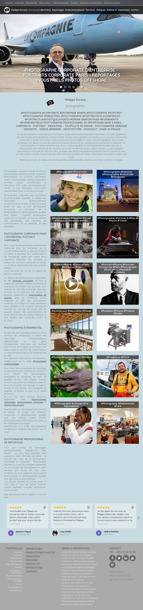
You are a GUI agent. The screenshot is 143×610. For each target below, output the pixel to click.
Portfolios (46, 10)
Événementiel (31, 3)
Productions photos (74, 10)
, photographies (23, 10)
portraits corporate (23, 280)
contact (115, 548)
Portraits (74, 3)
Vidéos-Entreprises (61, 3)
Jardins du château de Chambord (76, 555)
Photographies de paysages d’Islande (78, 601)
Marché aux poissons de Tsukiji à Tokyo (79, 589)
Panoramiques (15, 590)
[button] (138, 518)
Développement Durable (15, 580)
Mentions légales (116, 572)
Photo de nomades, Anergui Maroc (77, 604)
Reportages (58, 10)
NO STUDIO (128, 579)
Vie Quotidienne (15, 587)
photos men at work (14, 405)
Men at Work (45, 3)
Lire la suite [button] (14, 524)
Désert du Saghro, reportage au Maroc (79, 576)
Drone (19, 584)
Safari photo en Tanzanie (73, 580)
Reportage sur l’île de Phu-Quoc (76, 595)
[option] (71, 46)
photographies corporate (30, 402)
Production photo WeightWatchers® (77, 570)
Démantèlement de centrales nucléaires (79, 552)
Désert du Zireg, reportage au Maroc (78, 592)
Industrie (9, 3)
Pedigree (100, 10)
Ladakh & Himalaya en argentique (77, 573)
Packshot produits (112, 3)
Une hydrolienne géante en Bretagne (78, 567)
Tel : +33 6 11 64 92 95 (122, 552)
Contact (135, 10)
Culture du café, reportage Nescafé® (78, 558)
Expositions (124, 10)
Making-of (112, 10)
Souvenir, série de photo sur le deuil (77, 583)
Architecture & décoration (91, 3)
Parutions (90, 10)
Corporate (19, 3)
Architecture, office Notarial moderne (78, 561)
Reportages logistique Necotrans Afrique (79, 564)
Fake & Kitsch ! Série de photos (75, 586)
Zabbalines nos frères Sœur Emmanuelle (79, 598)
